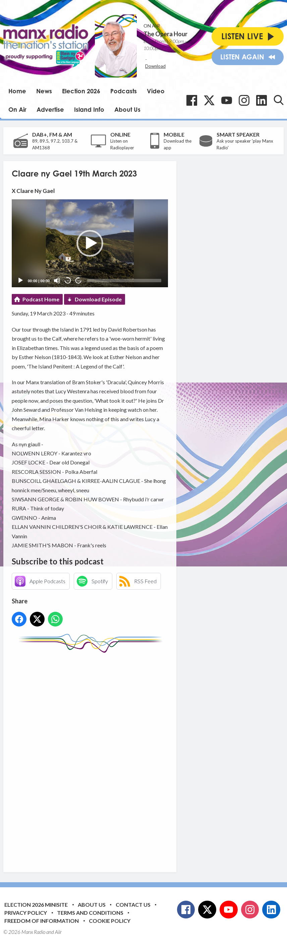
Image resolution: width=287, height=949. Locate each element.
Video (156, 91)
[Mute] (57, 280)
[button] (89, 243)
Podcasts (123, 91)
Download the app (177, 144)
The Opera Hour (165, 34)
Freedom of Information (41, 920)
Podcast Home (40, 299)
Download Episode (98, 299)
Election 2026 (81, 91)
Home (17, 91)
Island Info (89, 109)
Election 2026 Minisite (36, 904)
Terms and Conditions (90, 912)
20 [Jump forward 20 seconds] (78, 280)
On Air (17, 109)
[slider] (124, 280)
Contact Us (133, 904)
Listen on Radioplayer (122, 144)
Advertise (50, 109)
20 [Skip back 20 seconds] (67, 280)
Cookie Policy (109, 920)
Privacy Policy (25, 912)
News (44, 91)
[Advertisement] (137, 757)
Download (155, 66)
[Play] (20, 280)
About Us (127, 109)
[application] (90, 243)
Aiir (58, 932)
